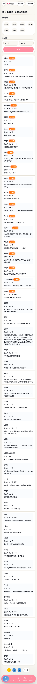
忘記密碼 (20, 3)
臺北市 (6, 24)
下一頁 (26, 670)
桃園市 (22, 24)
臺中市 (6, 30)
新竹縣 (30, 24)
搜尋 (18, 49)
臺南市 (14, 30)
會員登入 (30, 3)
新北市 (14, 24)
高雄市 (22, 30)
